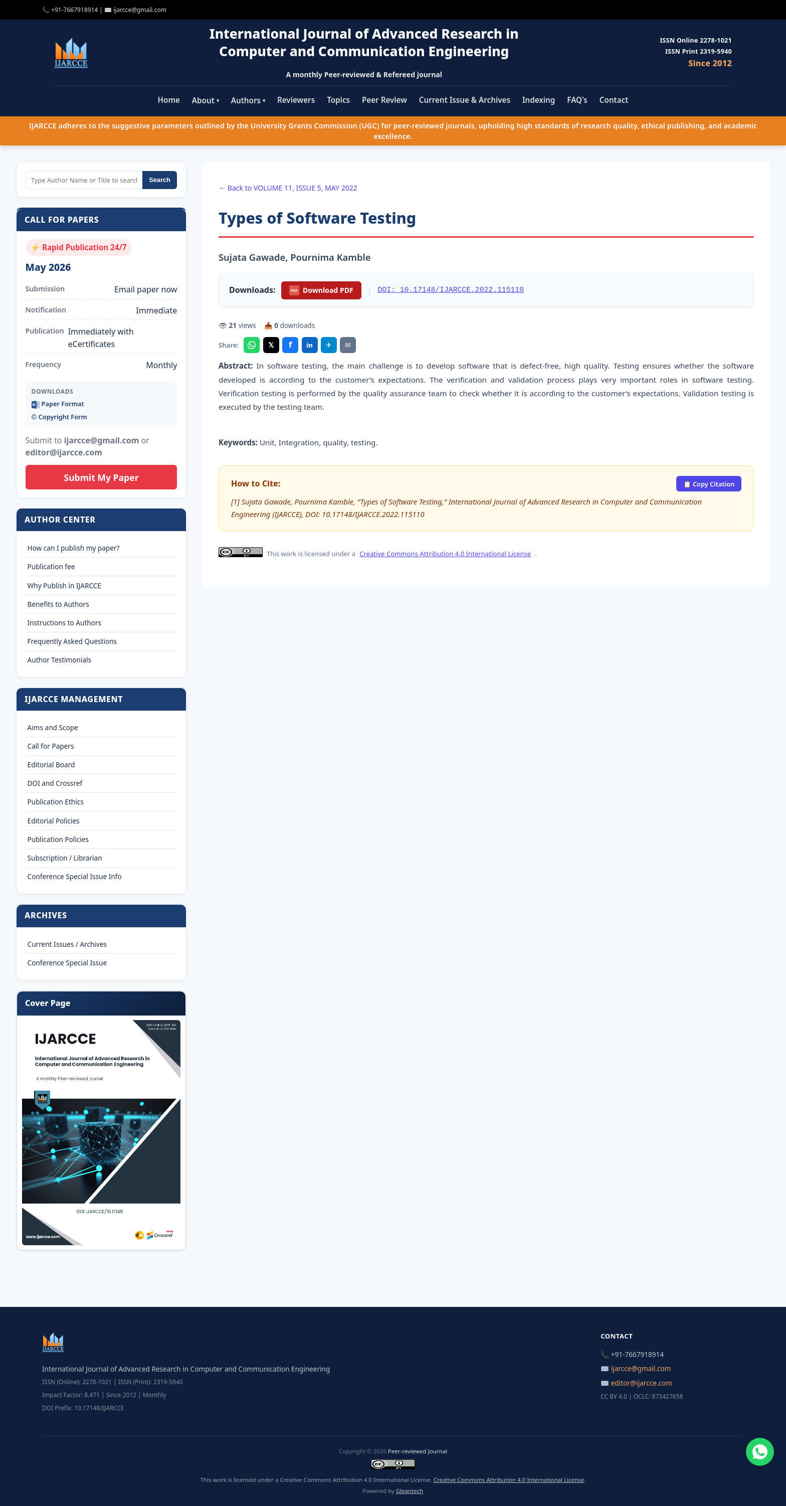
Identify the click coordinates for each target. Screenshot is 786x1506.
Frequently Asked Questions (72, 641)
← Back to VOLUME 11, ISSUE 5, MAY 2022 (288, 188)
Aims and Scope (53, 727)
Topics (338, 100)
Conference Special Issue (67, 962)
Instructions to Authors (64, 622)
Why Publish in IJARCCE (64, 585)
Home (169, 100)
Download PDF (321, 290)
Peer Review (384, 100)
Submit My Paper (101, 477)
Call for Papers (51, 746)
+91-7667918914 (74, 10)
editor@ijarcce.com (641, 1383)
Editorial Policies (54, 820)
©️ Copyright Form (59, 416)
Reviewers (296, 100)
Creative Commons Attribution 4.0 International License (445, 553)
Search (159, 180)
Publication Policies (58, 839)
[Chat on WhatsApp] (760, 1452)
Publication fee (51, 566)
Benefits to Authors (58, 604)
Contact (614, 100)
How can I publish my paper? (74, 548)
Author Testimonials (59, 659)
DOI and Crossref (55, 783)
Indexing (538, 100)
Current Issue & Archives (464, 100)
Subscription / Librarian (65, 858)
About (205, 100)
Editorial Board (51, 764)
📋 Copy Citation (709, 483)
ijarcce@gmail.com (139, 10)
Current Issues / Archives (67, 944)
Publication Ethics (56, 801)
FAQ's (577, 100)
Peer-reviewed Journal (417, 1451)
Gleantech (410, 1490)
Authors (248, 100)
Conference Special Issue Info (75, 876)
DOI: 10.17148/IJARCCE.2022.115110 (451, 290)
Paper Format (58, 404)
